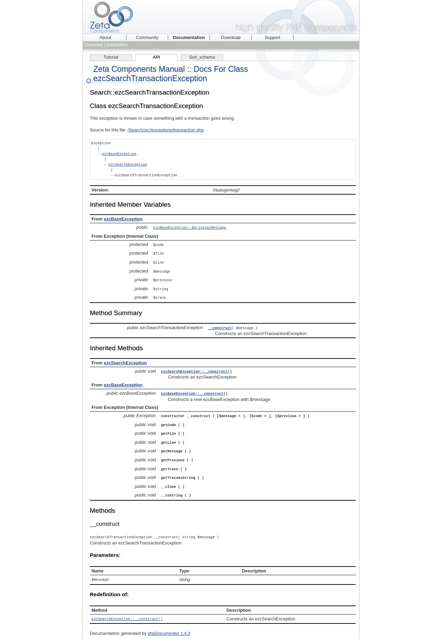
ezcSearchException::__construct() (196, 368)
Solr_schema (202, 57)
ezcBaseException (119, 153)
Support (272, 37)
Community (147, 37)
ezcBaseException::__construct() (194, 389)
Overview (94, 44)
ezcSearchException (127, 164)
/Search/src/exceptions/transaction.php (166, 129)
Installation (117, 44)
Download (231, 37)
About (105, 37)
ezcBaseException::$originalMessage (189, 227)
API (156, 57)
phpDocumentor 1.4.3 (169, 625)
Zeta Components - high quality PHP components (221, 17)
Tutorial (111, 57)
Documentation (189, 37)
